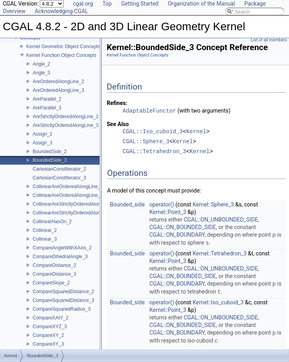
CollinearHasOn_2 (52, 221)
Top (107, 3)
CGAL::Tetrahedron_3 (154, 152)
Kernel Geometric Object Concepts (63, 46)
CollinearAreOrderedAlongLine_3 (68, 195)
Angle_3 (41, 73)
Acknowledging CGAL (61, 11)
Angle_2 (41, 64)
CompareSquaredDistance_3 (63, 300)
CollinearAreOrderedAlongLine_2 (68, 186)
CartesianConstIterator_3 (59, 178)
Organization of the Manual (201, 3)
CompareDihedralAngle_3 (60, 256)
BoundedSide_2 (49, 151)
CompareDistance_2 (54, 265)
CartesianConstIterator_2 (59, 169)
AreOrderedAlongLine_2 (58, 81)
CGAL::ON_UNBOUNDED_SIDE (221, 219)
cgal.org (83, 3)
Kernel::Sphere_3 (213, 204)
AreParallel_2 (47, 99)
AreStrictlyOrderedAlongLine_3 (65, 125)
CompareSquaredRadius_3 (61, 309)
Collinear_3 (45, 239)
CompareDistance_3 (54, 274)
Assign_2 (42, 134)
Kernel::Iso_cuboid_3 (218, 302)
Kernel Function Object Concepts (61, 55)
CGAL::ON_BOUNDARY (177, 235)
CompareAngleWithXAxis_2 (62, 248)
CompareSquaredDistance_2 (63, 291)
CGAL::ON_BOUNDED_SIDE (182, 227)
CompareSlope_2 (51, 283)
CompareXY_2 (48, 335)
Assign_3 (42, 143)
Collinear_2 (45, 230)
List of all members (269, 40)
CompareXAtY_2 (50, 318)
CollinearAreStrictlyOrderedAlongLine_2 (75, 204)
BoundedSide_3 (49, 160)
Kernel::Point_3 (167, 212)
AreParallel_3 (47, 108)
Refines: (117, 103)
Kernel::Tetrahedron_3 (219, 253)
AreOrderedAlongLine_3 (58, 90)
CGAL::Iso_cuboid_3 (153, 132)
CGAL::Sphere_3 (146, 142)
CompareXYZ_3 (50, 326)
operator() (161, 204)
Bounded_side (127, 204)
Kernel (196, 132)
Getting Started (139, 3)
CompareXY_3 (48, 344)
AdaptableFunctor (149, 111)
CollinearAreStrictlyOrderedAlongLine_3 (75, 213)
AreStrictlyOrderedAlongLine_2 (65, 116)
